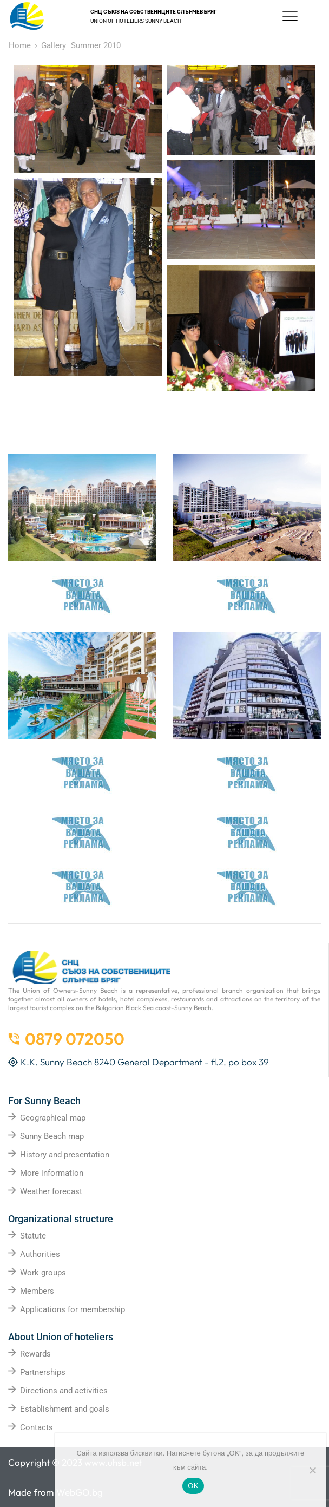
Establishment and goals (64, 1409)
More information (51, 1173)
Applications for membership (72, 1309)
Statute (33, 1236)
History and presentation (64, 1154)
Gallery (53, 45)
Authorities (40, 1254)
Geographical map (52, 1118)
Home (20, 45)
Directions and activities (64, 1390)
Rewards (35, 1354)
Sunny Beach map (52, 1136)
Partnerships (42, 1372)
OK (193, 1486)
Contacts (36, 1427)
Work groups (43, 1272)
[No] (312, 1470)
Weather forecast (51, 1191)
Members (37, 1291)
